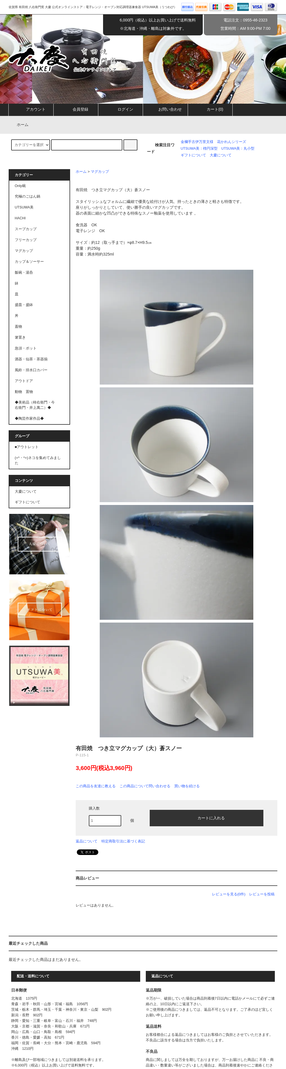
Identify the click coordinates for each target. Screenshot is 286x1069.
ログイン (120, 109)
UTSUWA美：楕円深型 (199, 148)
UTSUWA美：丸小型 (237, 148)
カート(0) (210, 109)
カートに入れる (206, 817)
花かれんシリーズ (231, 142)
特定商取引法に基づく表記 (123, 841)
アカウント (31, 109)
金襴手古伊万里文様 (197, 142)
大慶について (221, 155)
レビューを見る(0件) (229, 894)
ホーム (19, 124)
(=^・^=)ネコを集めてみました (38, 460)
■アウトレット (27, 447)
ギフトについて (193, 155)
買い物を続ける (187, 786)
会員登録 (75, 109)
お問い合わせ (165, 109)
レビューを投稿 (262, 894)
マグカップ (100, 172)
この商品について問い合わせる (145, 786)
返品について (86, 841)
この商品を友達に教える (96, 786)
